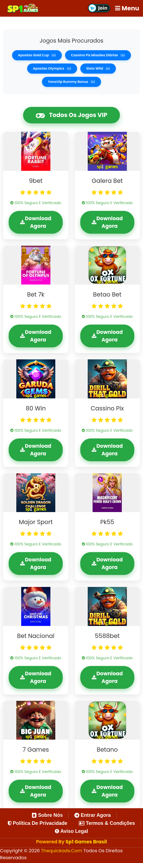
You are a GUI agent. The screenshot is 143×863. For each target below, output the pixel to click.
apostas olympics (52, 68)
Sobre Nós (47, 815)
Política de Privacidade (37, 823)
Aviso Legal (71, 831)
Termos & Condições (107, 823)
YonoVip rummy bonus (71, 81)
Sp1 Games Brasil (86, 841)
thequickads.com (62, 850)
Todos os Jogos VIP (71, 115)
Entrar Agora (92, 815)
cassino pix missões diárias (98, 55)
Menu (127, 8)
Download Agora (35, 222)
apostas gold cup (37, 55)
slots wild (98, 68)
